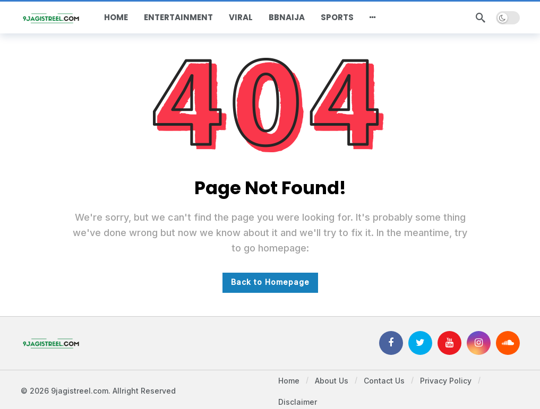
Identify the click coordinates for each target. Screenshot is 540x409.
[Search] (480, 17)
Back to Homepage (270, 281)
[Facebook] (391, 343)
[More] (373, 17)
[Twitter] (420, 343)
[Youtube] (449, 343)
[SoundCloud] (508, 343)
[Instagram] (479, 343)
